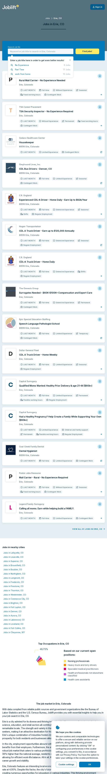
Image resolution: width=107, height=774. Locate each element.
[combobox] (40, 51)
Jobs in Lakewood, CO (14, 620)
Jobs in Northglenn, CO (14, 574)
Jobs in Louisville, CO (13, 557)
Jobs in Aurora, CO (12, 615)
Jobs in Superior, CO (13, 561)
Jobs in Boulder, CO (12, 569)
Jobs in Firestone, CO (13, 586)
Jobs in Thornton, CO (13, 590)
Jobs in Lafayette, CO (13, 553)
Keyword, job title (14, 47)
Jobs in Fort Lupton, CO (14, 607)
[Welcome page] (10, 7)
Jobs (47, 18)
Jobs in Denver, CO (12, 611)
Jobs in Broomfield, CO (14, 565)
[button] (87, 51)
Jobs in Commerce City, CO (16, 599)
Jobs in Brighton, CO (13, 603)
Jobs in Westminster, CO (14, 594)
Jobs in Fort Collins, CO (14, 628)
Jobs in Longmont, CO (13, 578)
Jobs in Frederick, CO (13, 582)
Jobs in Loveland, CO (13, 624)
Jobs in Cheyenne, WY (14, 632)
